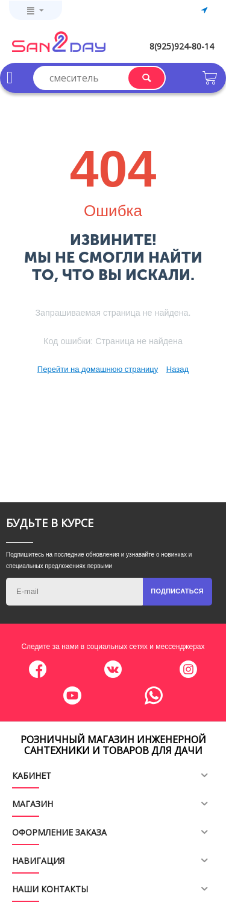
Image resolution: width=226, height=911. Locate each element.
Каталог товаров (10, 77)
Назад (177, 369)
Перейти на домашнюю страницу (97, 369)
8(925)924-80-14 (181, 46)
